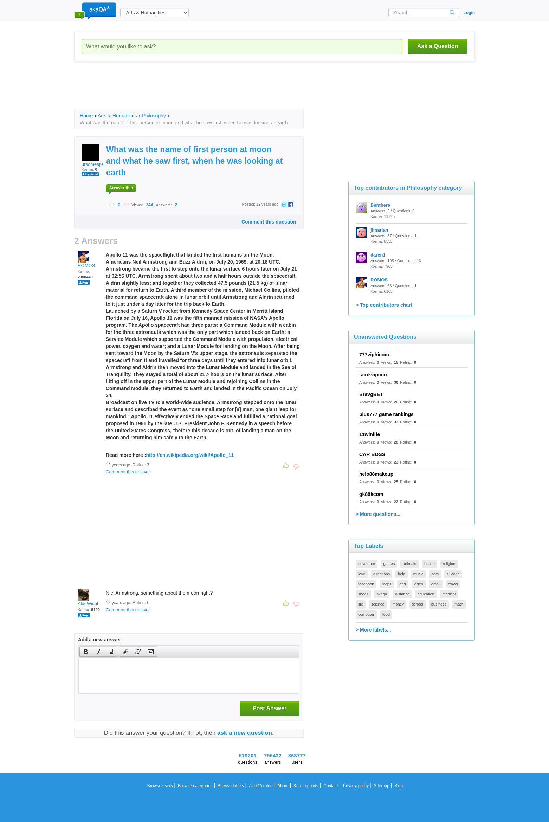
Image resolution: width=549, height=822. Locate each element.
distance (402, 594)
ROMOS (86, 259)
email (435, 584)
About (282, 785)
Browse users (160, 785)
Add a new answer (99, 639)
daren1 (378, 255)
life (360, 604)
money (398, 604)
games (389, 564)
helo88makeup (376, 474)
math (458, 604)
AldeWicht (88, 597)
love (361, 574)
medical (449, 594)
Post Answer (269, 708)
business (438, 604)
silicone (453, 574)
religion (449, 564)
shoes (363, 594)
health (429, 564)
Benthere (380, 205)
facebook (366, 584)
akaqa (381, 594)
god (402, 584)
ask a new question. (245, 733)
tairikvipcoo (373, 374)
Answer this (121, 188)
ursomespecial (96, 155)
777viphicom (374, 354)
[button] (85, 651)
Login (469, 12)
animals (409, 564)
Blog (398, 785)
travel (453, 584)
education (426, 594)
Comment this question (268, 222)
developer (366, 564)
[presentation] (86, 651)
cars (435, 574)
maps (387, 584)
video (418, 584)
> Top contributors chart (384, 305)
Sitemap (381, 785)
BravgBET (371, 394)
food (386, 614)
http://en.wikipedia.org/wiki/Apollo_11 (190, 455)
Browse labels (231, 785)
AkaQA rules (260, 785)
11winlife (369, 434)
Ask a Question (437, 46)
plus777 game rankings (386, 414)
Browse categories (195, 785)
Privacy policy (356, 785)
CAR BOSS (372, 454)
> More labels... (373, 630)
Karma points (305, 785)
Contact (330, 785)
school (417, 604)
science (377, 604)
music (418, 574)
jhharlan (379, 230)
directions (381, 574)
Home (86, 115)
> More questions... (378, 514)
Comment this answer (128, 471)
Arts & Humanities (117, 115)
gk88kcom (371, 494)
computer (366, 614)
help (401, 574)
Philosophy (154, 115)
